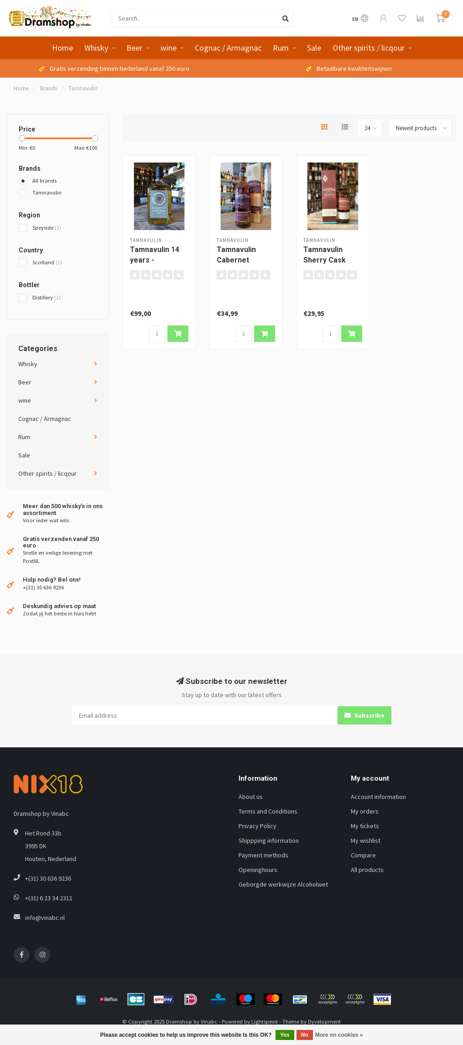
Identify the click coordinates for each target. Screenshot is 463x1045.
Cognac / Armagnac (228, 47)
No (304, 1035)
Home (62, 47)
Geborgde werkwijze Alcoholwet (283, 884)
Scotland (47, 262)
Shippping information (269, 840)
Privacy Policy (257, 826)
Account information (378, 797)
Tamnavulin (47, 192)
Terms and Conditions (268, 811)
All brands (44, 180)
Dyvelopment (324, 1021)
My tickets (365, 826)
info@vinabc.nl (45, 918)
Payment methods (263, 855)
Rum (281, 47)
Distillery (46, 297)
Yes (285, 1035)
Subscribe (364, 715)
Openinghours (258, 870)
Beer (134, 47)
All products (367, 870)
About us (251, 797)
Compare (363, 855)
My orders (365, 811)
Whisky (96, 47)
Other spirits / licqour (369, 47)
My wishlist (365, 840)
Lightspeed (264, 1021)
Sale (314, 47)
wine (169, 47)
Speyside (46, 227)
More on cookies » (339, 1035)
